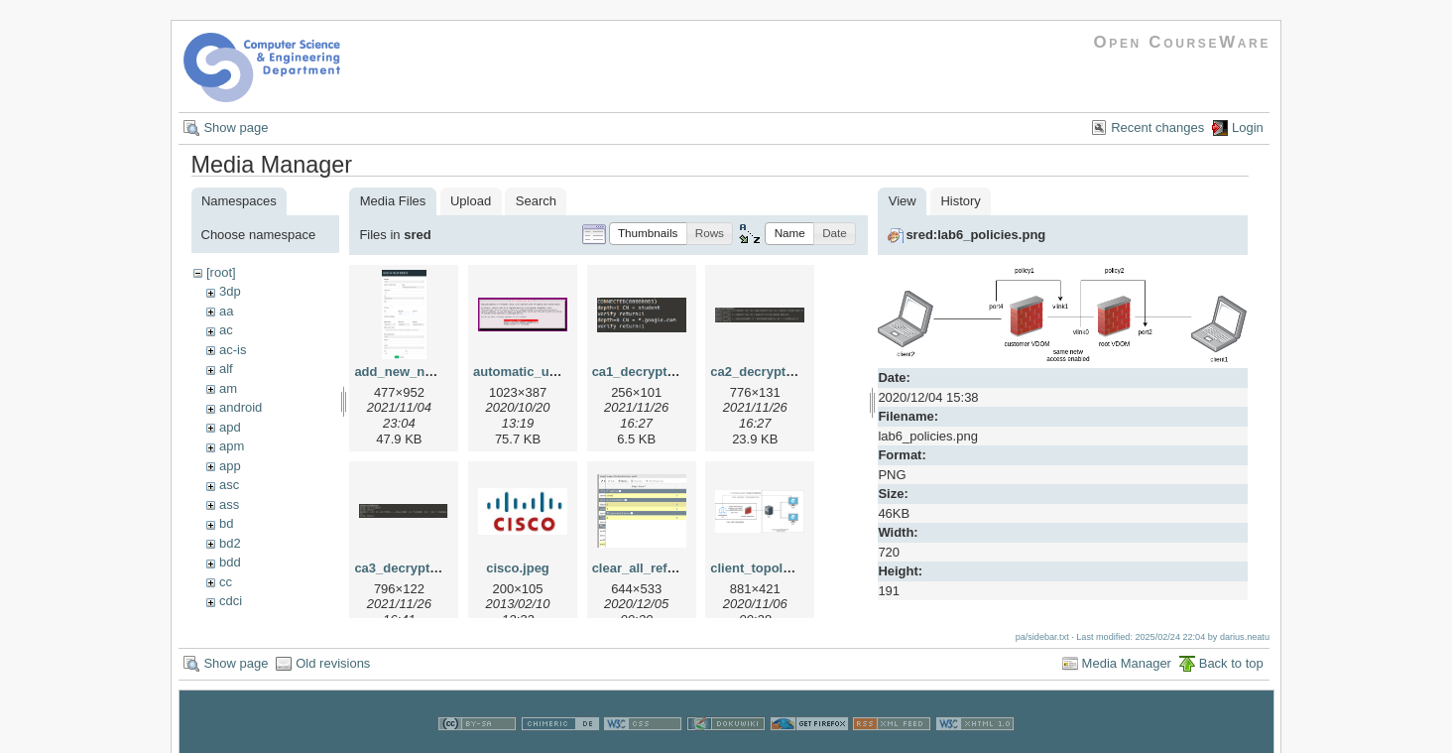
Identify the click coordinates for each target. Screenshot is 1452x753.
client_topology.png (771, 568)
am (228, 388)
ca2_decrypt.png (761, 371)
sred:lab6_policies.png (975, 234)
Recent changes (1157, 127)
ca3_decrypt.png (405, 568)
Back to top (1231, 663)
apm (231, 446)
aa (226, 311)
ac (226, 329)
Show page (235, 127)
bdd (230, 562)
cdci (230, 600)
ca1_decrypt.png (643, 371)
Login (1248, 127)
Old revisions (333, 663)
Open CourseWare (1181, 42)
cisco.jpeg (517, 568)
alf (226, 368)
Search (536, 200)
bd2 (230, 543)
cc (225, 581)
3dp (230, 291)
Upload (470, 200)
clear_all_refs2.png (650, 568)
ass (229, 504)
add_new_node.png (414, 371)
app (230, 465)
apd (230, 427)
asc (229, 484)
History (960, 200)
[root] (221, 272)
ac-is (232, 349)
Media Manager (1126, 663)
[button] (648, 233)
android (240, 407)
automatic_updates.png (545, 371)
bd (226, 523)
